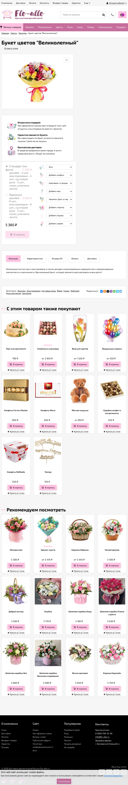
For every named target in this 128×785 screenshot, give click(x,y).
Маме (59, 291)
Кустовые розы (49, 291)
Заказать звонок (103, 740)
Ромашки (68, 737)
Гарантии (5, 744)
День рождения (13, 293)
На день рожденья (72, 744)
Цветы (59, 27)
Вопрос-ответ (39, 737)
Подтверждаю (64, 781)
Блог (35, 750)
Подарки (121, 27)
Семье (66, 291)
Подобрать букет (72, 730)
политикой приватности (113, 776)
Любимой (74, 291)
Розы (70, 27)
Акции (36, 730)
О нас (4, 730)
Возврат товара (9, 740)
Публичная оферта (41, 740)
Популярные (45, 27)
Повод (90, 27)
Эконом (29, 27)
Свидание (26, 293)
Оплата (4, 737)
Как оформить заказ (42, 733)
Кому (80, 27)
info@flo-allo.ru (102, 737)
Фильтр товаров (10, 27)
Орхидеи (22, 291)
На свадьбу (69, 747)
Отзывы (5, 747)
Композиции (105, 27)
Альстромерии (34, 291)
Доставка (6, 733)
